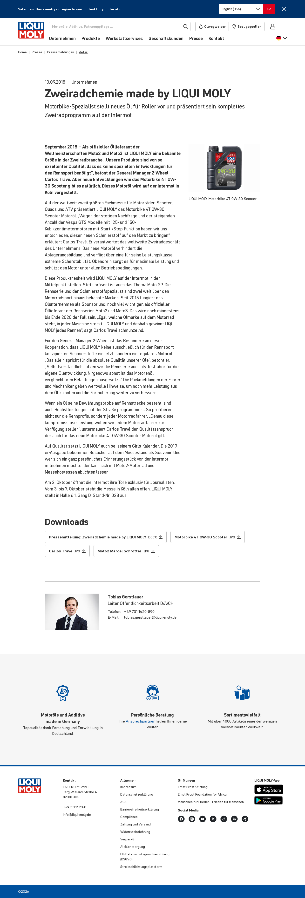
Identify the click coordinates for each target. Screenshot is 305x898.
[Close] (284, 9)
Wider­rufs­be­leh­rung (135, 831)
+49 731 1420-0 (74, 807)
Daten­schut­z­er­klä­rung (136, 794)
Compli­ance (129, 816)
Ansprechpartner (140, 721)
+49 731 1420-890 (139, 611)
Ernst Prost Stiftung (193, 786)
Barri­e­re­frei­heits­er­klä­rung (139, 809)
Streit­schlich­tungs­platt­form (141, 866)
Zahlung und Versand (135, 824)
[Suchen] (121, 26)
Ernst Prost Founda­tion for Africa (202, 794)
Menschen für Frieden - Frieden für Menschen (211, 801)
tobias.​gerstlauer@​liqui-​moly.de (150, 617)
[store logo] (32, 33)
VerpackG (127, 839)
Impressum (128, 786)
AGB (123, 801)
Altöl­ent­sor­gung (132, 846)
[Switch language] (241, 9)
